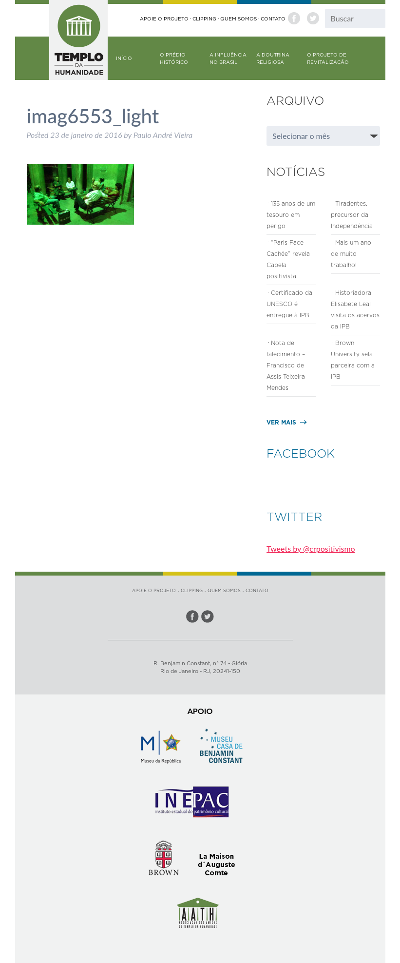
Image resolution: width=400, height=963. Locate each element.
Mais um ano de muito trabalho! (351, 253)
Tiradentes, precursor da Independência (352, 214)
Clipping (204, 18)
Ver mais (281, 422)
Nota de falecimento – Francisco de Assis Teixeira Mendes (286, 365)
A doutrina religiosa (272, 58)
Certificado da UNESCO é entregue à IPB (289, 303)
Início (124, 58)
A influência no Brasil (228, 58)
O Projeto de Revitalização (328, 58)
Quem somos (238, 18)
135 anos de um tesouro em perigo (291, 214)
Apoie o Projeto (164, 18)
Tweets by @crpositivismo (311, 548)
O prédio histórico (174, 58)
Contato (273, 18)
